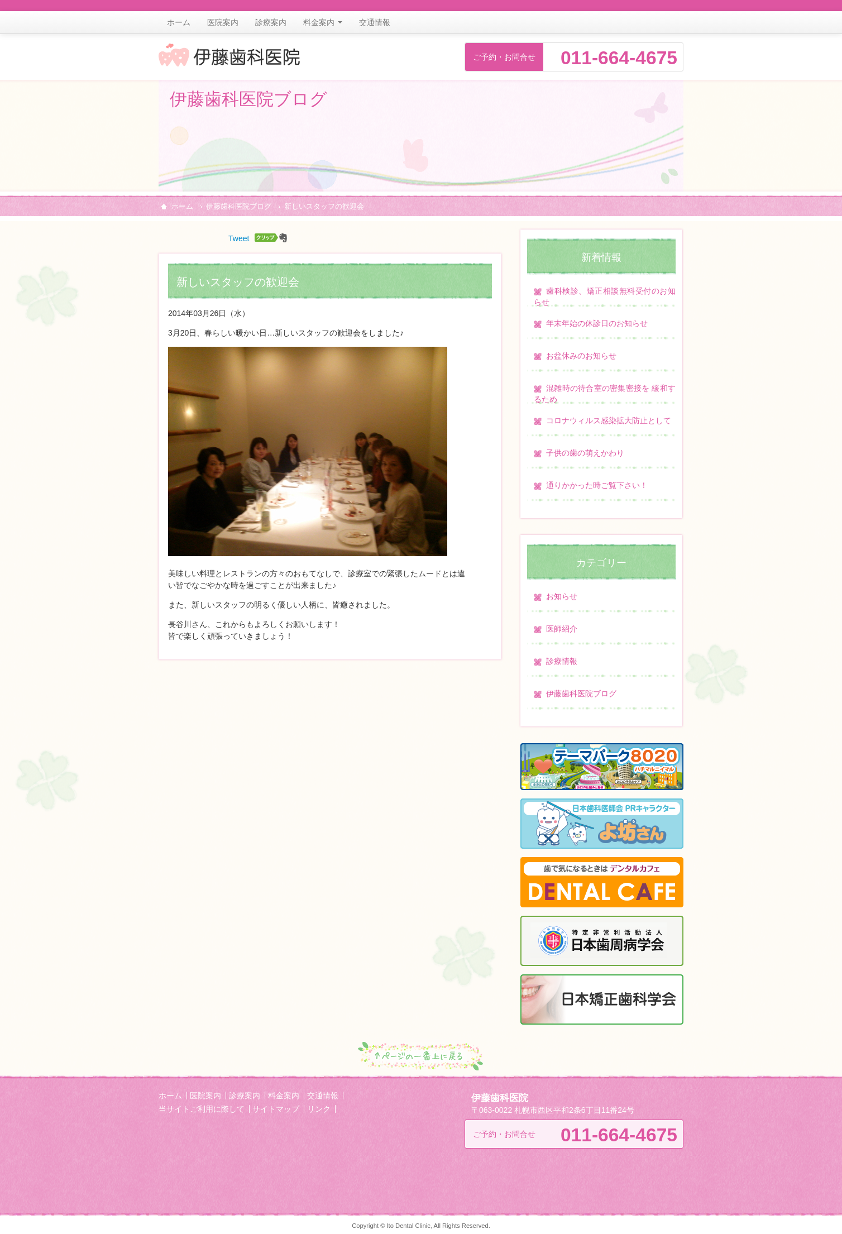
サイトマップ (275, 1108)
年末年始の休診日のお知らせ (597, 323)
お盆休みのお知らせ (581, 355)
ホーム (178, 22)
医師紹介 (561, 628)
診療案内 (270, 22)
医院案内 (222, 22)
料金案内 (322, 22)
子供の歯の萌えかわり (585, 452)
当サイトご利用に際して (202, 1108)
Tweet (238, 238)
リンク (319, 1108)
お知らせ (561, 596)
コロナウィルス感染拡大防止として (608, 420)
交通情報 (374, 22)
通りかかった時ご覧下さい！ (597, 485)
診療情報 (561, 661)
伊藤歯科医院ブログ (238, 207)
